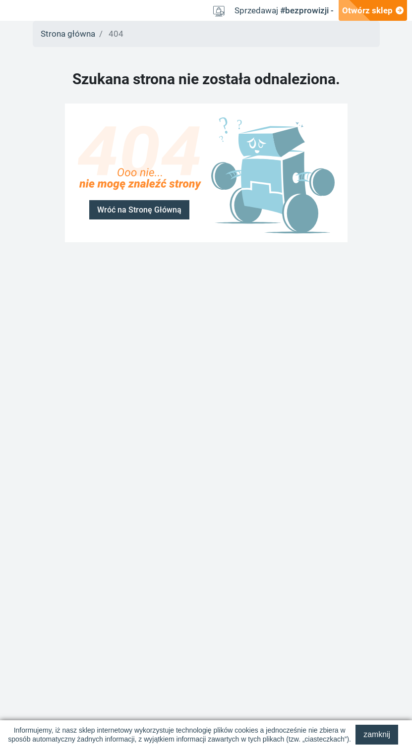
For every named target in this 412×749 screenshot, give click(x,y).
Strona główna (68, 34)
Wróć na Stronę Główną (139, 209)
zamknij (376, 734)
